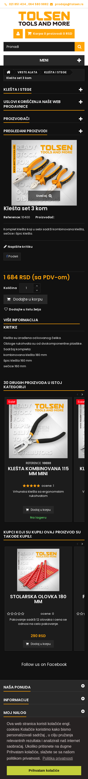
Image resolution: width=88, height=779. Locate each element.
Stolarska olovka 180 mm (38, 599)
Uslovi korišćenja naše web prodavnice (32, 104)
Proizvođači (16, 118)
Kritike (10, 327)
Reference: (12, 217)
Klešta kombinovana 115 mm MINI (38, 471)
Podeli (12, 256)
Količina (10, 288)
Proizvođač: (44, 217)
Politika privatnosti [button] (57, 758)
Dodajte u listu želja (24, 309)
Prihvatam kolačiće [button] (44, 770)
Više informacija (21, 320)
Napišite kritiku (20, 246)
